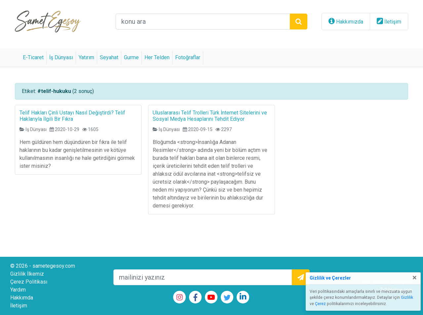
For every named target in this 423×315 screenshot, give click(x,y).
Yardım (18, 290)
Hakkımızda (349, 22)
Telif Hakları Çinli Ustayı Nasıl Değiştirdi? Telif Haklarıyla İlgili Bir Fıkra (72, 116)
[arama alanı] (203, 21)
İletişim (392, 22)
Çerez (320, 303)
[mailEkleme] (202, 277)
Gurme (131, 57)
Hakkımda (21, 297)
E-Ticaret (33, 57)
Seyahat (109, 57)
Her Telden (157, 57)
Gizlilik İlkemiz (27, 274)
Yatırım (86, 57)
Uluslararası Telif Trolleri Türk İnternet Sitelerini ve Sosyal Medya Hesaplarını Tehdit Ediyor (210, 116)
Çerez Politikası (28, 282)
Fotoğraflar (187, 57)
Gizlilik (407, 297)
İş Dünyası (61, 57)
